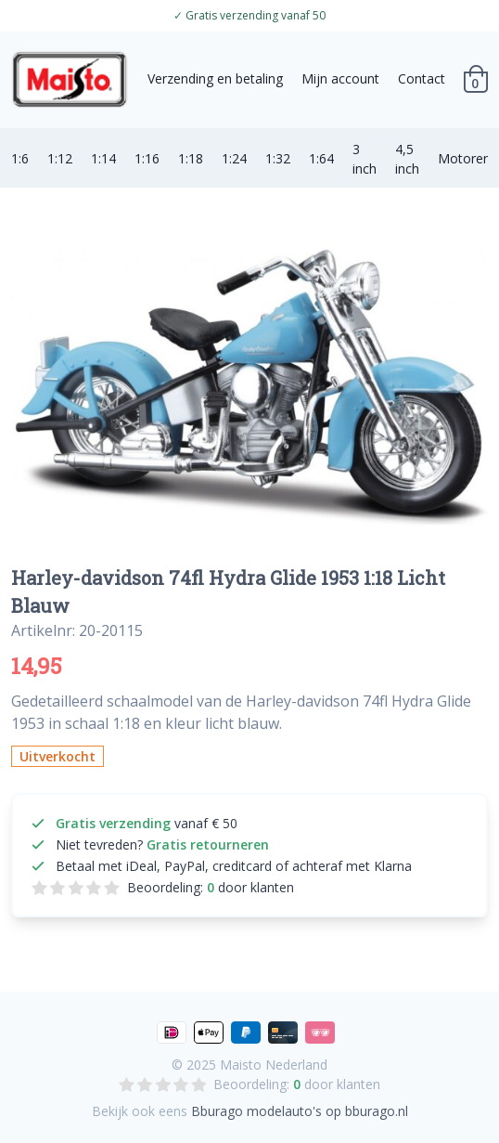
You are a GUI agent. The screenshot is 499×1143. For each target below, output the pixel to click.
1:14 (103, 158)
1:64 (321, 158)
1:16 (147, 158)
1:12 (59, 158)
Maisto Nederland (273, 1064)
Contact (421, 78)
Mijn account (340, 78)
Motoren (464, 158)
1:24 (234, 158)
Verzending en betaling (215, 78)
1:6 (20, 158)
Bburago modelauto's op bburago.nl (299, 1111)
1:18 (190, 158)
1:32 (277, 158)
